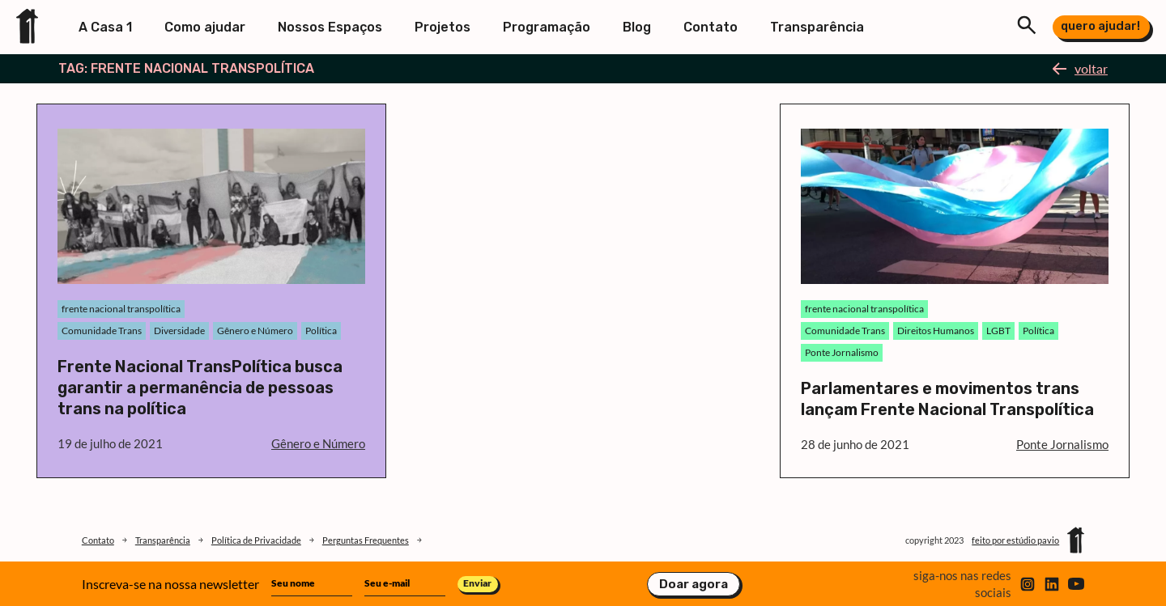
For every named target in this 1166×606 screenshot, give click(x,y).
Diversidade (179, 330)
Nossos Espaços (330, 27)
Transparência (817, 27)
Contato (710, 27)
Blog (637, 27)
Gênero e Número (255, 330)
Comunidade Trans (102, 330)
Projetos (442, 27)
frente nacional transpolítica (121, 309)
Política (321, 330)
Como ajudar (204, 27)
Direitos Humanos (935, 330)
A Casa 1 (105, 27)
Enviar (477, 583)
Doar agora (693, 584)
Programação (546, 27)
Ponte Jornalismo (842, 352)
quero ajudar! (1100, 26)
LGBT (998, 330)
